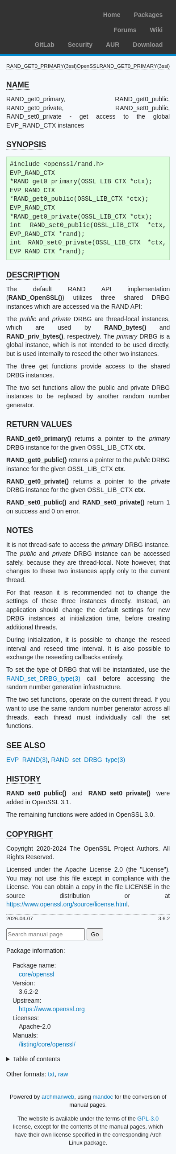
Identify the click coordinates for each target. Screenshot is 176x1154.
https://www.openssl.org (52, 1009)
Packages (148, 14)
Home (112, 14)
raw (63, 1074)
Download (148, 44)
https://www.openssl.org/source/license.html (67, 904)
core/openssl (36, 974)
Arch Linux (49, 13)
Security (80, 44)
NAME (17, 84)
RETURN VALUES (39, 424)
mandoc (102, 1096)
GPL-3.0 (148, 1118)
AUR (112, 44)
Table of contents (36, 1059)
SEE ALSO (26, 745)
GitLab (44, 44)
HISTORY (23, 778)
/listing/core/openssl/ (47, 1044)
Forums (124, 29)
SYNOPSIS (26, 144)
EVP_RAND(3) (27, 759)
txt (51, 1074)
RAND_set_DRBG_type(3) (43, 678)
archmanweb (58, 1096)
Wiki (156, 29)
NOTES (19, 530)
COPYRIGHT (29, 834)
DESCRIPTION (33, 274)
